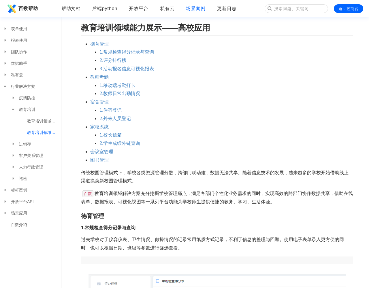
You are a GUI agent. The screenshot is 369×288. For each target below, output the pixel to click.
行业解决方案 (19, 86)
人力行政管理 (27, 167)
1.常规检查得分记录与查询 (126, 52)
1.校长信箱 (110, 134)
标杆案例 (15, 190)
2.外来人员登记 (115, 118)
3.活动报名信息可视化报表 (126, 68)
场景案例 (196, 8)
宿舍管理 (99, 101)
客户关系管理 (27, 155)
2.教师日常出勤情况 (119, 93)
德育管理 (99, 43)
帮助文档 (71, 8)
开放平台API (18, 201)
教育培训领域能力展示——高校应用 (44, 132)
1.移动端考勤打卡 (117, 85)
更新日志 (227, 8)
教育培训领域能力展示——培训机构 (44, 121)
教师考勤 (99, 77)
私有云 (167, 8)
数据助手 (15, 63)
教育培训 (23, 109)
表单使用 (15, 29)
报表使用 (15, 40)
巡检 (19, 178)
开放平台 (138, 8)
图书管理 (99, 160)
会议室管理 (101, 151)
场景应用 (15, 213)
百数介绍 (19, 224)
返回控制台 (348, 8)
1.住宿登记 (110, 110)
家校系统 (99, 126)
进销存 (21, 144)
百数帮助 (22, 8)
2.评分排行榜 (112, 60)
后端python (104, 8)
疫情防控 (23, 98)
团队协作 (15, 52)
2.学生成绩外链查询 (119, 143)
